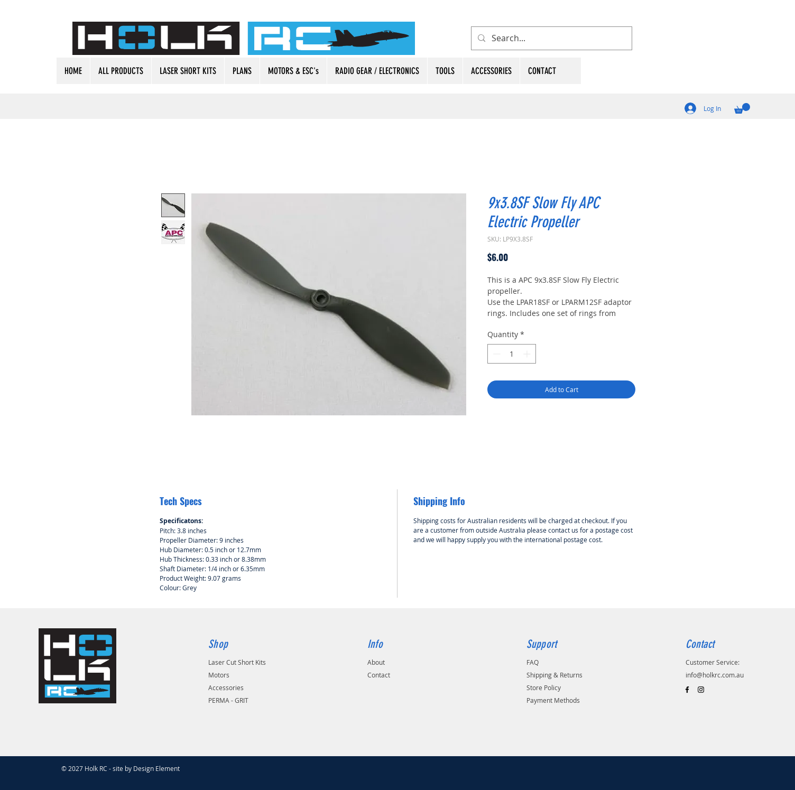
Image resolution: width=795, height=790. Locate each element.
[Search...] (550, 38)
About (376, 662)
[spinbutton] (511, 354)
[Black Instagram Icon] (701, 689)
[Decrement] (495, 354)
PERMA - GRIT (228, 700)
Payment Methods (553, 700)
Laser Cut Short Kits (237, 662)
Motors (218, 675)
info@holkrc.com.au (715, 675)
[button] (742, 108)
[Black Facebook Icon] (687, 689)
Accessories (226, 687)
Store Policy (543, 687)
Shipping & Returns (554, 675)
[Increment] (527, 354)
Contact (378, 675)
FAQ (532, 662)
